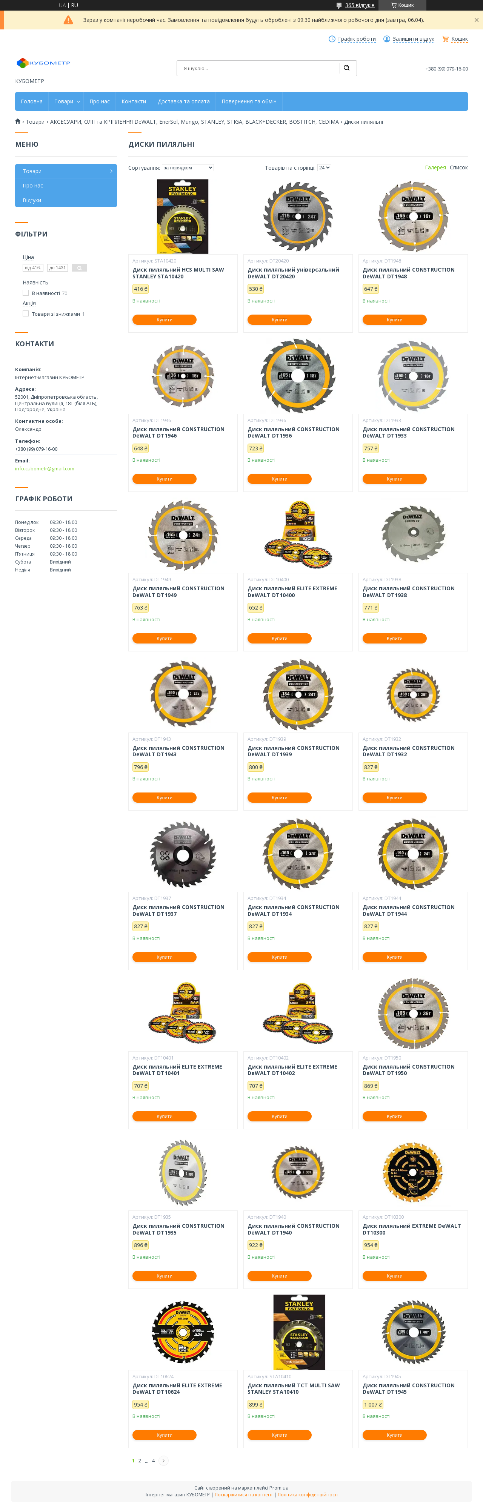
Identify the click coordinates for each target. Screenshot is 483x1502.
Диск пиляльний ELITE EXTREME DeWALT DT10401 (177, 1070)
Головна (32, 101)
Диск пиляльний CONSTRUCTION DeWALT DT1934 (294, 910)
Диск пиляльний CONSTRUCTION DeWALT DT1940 (294, 1229)
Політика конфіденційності (308, 1494)
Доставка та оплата (184, 101)
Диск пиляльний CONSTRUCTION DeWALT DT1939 (294, 751)
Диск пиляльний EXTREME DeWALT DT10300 (412, 1229)
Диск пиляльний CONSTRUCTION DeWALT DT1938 (409, 591)
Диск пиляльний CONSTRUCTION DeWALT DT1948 (409, 273)
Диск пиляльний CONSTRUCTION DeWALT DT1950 (409, 1070)
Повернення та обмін (249, 101)
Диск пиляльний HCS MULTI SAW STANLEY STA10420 (178, 273)
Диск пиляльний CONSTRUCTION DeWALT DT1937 (178, 910)
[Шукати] (346, 68)
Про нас (99, 101)
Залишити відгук (413, 38)
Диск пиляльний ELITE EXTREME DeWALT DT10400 (292, 591)
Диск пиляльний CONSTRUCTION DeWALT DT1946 (178, 432)
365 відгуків (360, 5)
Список (459, 167)
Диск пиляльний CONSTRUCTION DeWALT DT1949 (178, 591)
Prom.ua (279, 1487)
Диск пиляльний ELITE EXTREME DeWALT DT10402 (292, 1070)
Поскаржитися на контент (244, 1494)
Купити (164, 320)
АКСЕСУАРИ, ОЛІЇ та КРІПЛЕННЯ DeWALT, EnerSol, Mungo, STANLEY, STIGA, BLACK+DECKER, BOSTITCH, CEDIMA (194, 121)
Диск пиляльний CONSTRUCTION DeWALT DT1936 (294, 432)
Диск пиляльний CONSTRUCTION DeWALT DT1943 (178, 751)
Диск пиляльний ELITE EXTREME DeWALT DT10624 (177, 1388)
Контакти (134, 101)
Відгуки (32, 200)
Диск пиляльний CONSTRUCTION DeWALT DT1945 (409, 1388)
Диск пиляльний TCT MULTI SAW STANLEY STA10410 (294, 1388)
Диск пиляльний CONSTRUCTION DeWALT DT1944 (409, 910)
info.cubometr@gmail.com (44, 468)
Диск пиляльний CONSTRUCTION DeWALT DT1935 (178, 1229)
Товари (63, 101)
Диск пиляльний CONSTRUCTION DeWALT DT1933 (409, 432)
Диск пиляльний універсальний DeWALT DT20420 (293, 273)
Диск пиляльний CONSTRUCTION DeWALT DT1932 (409, 751)
